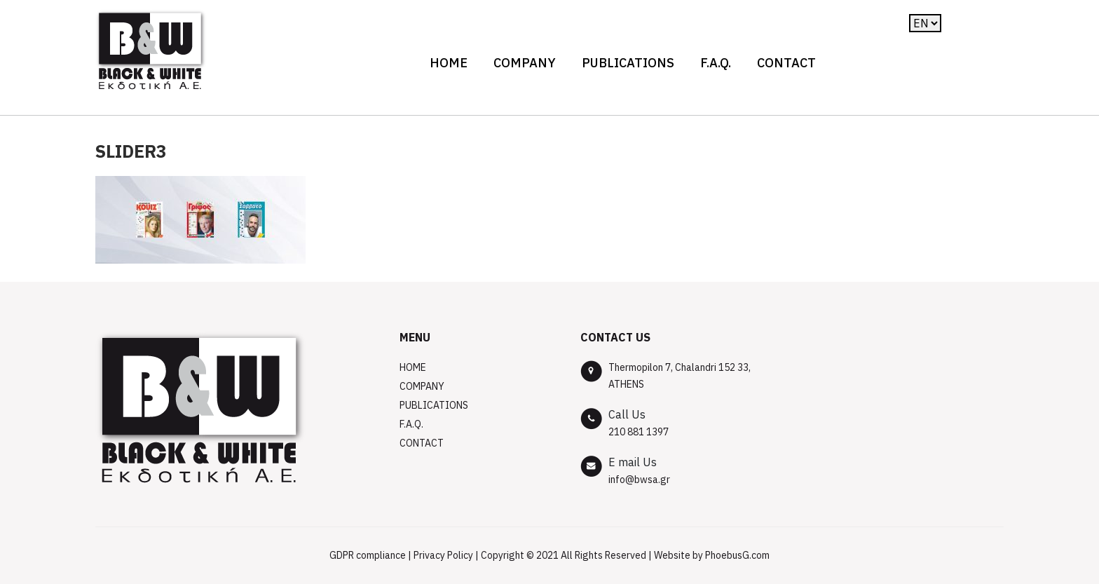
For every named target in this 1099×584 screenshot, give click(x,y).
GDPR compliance (367, 555)
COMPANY (524, 63)
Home (448, 63)
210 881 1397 (638, 432)
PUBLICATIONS (628, 63)
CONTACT (786, 63)
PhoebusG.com (737, 555)
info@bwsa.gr (639, 479)
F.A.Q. (715, 63)
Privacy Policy (443, 555)
